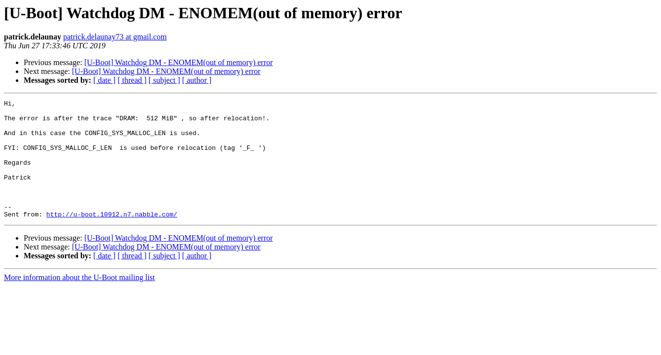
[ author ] (197, 80)
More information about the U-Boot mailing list (79, 301)
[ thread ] (132, 80)
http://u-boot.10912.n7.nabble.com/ (111, 237)
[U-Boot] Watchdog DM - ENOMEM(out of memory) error (178, 62)
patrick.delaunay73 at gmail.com (115, 37)
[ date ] (104, 80)
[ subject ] (164, 80)
